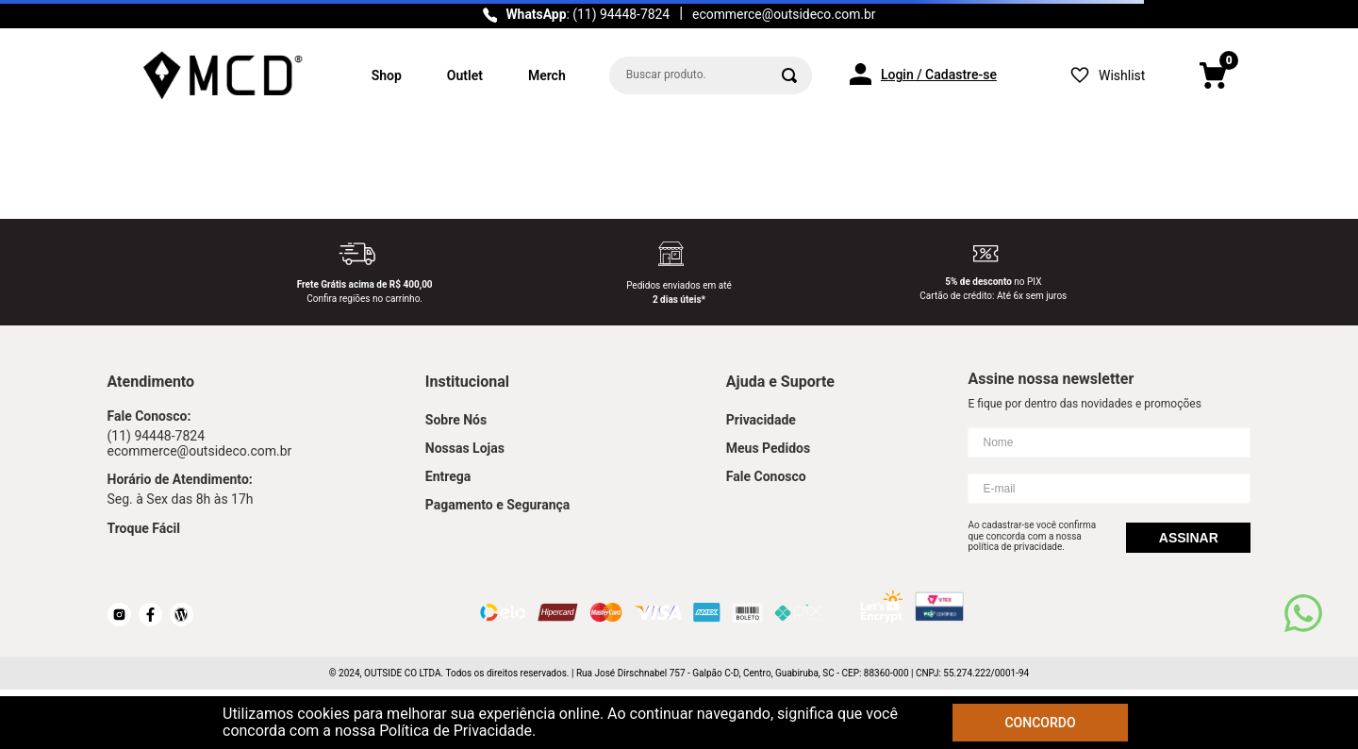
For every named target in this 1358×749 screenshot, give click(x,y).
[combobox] (710, 75)
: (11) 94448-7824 (587, 14)
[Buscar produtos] (789, 75)
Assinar (1188, 537)
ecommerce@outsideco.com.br (783, 14)
